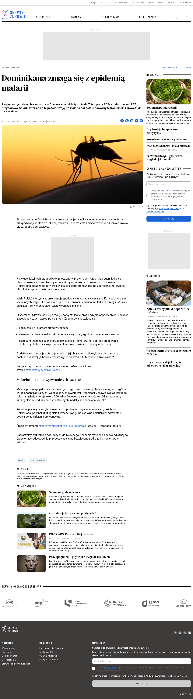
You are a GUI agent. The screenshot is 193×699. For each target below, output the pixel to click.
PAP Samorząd (138, 3)
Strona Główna (168, 67)
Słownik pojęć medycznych (16, 663)
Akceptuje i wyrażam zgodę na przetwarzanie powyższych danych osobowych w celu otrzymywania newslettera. (170, 195)
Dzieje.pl (170, 3)
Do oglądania (147, 17)
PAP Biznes (105, 3)
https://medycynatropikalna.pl (43, 369)
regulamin (165, 191)
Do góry (184, 694)
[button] (186, 17)
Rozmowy (76, 17)
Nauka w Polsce (155, 3)
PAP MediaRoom (121, 3)
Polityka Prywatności (169, 208)
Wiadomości (43, 17)
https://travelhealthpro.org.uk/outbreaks (62, 425)
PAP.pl (93, 3)
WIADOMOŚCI (154, 276)
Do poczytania (110, 17)
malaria (21, 461)
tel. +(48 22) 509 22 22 (50, 659)
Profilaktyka (184, 67)
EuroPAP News (184, 3)
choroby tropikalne (38, 461)
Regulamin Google (155, 211)
